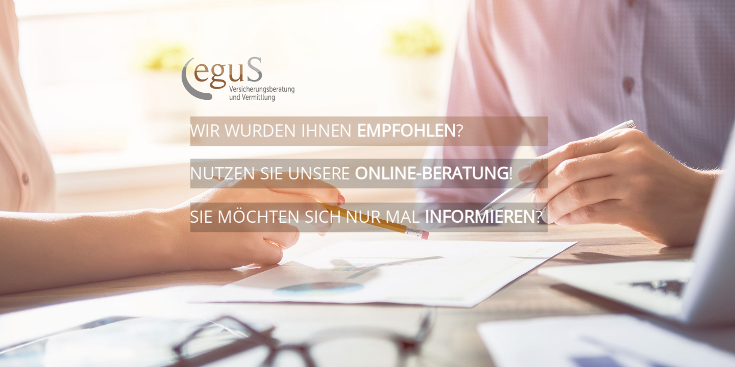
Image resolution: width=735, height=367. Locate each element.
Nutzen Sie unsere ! (351, 177)
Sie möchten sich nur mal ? (366, 216)
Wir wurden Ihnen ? (326, 134)
